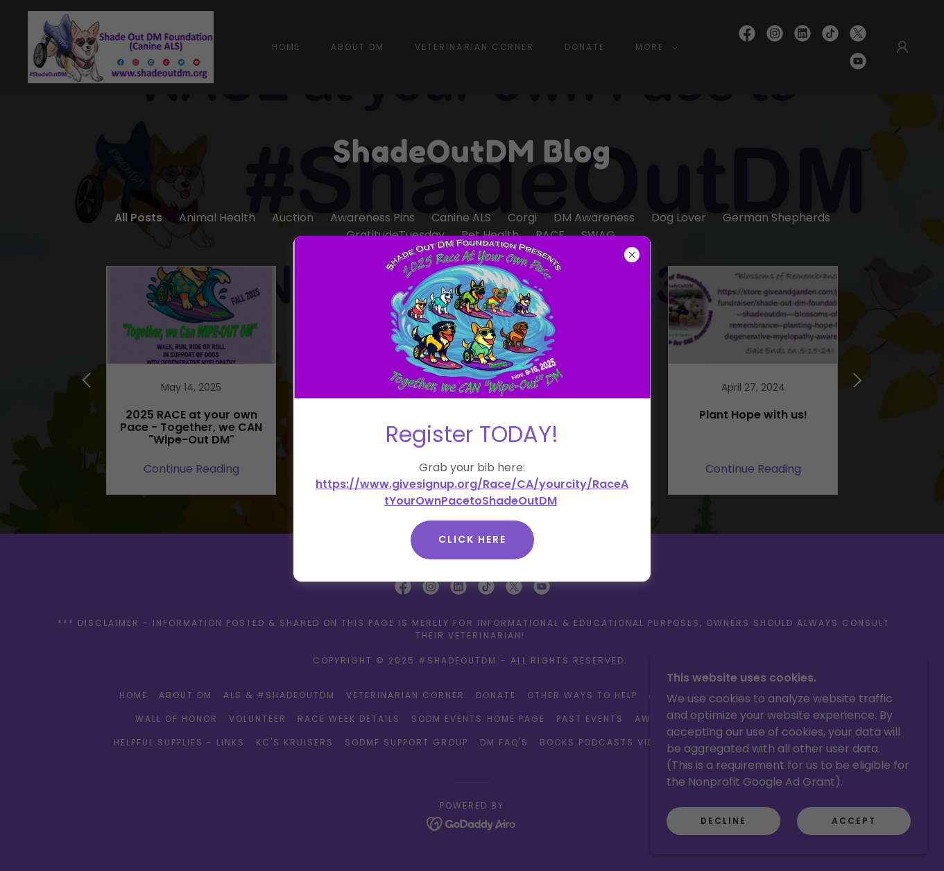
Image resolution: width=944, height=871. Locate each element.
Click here (472, 539)
